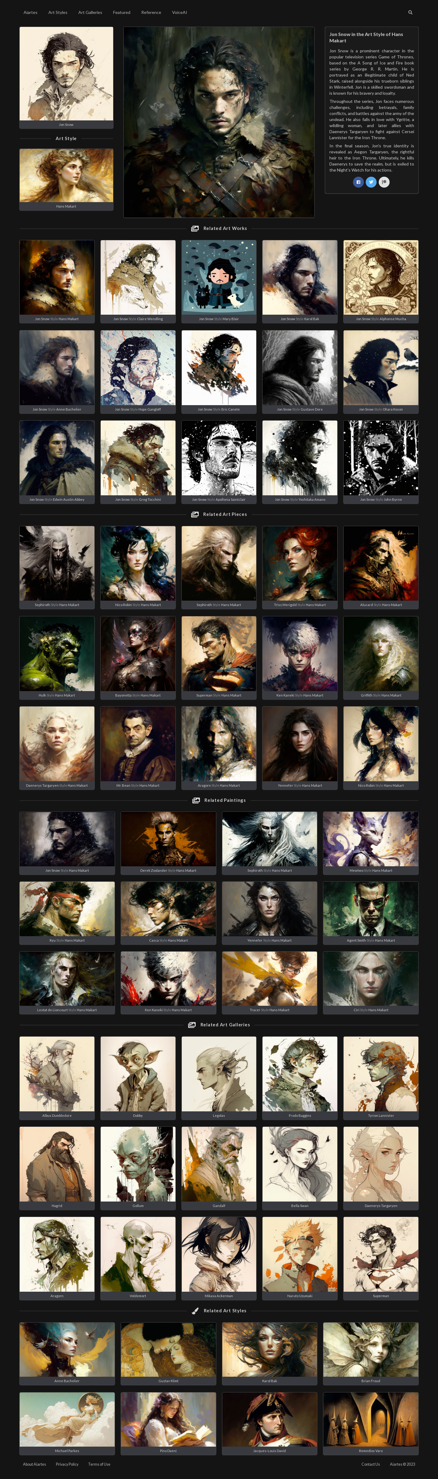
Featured (121, 12)
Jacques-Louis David (269, 1451)
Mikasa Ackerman (219, 1296)
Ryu (53, 940)
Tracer (255, 1010)
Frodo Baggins (300, 1115)
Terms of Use (99, 1464)
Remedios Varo (371, 1451)
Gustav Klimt (168, 1381)
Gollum (138, 1206)
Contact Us (370, 1464)
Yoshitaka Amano (312, 499)
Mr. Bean (123, 785)
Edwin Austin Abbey (68, 499)
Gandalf (219, 1206)
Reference (151, 12)
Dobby (138, 1115)
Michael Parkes (67, 1451)
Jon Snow (66, 124)
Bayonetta (123, 695)
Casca (154, 940)
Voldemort (138, 1296)
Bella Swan (300, 1206)
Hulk (42, 695)
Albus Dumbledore (57, 1115)
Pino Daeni (168, 1451)
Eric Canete (230, 409)
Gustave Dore (312, 409)
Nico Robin (123, 605)
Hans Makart (66, 206)
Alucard (366, 605)
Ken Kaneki (285, 695)
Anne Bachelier (68, 409)
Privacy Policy (67, 1464)
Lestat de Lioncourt (52, 1010)
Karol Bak (311, 319)
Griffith (366, 695)
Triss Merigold (285, 605)
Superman (204, 695)
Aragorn (204, 785)
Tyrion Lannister (381, 1115)
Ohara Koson (393, 409)
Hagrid (57, 1206)
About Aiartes (34, 1464)
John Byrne (393, 499)
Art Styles (57, 12)
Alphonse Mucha (393, 319)
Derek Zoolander (153, 870)
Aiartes (31, 12)
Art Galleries (90, 12)
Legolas (219, 1115)
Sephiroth (42, 605)
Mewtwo (356, 870)
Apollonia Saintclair (231, 499)
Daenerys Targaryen (42, 785)
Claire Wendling (150, 319)
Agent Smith (356, 940)
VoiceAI (179, 12)
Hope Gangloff (150, 409)
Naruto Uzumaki (299, 1296)
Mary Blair (231, 319)
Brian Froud (370, 1381)
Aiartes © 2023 (402, 1464)
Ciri (356, 1010)
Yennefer (285, 785)
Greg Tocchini (150, 499)
